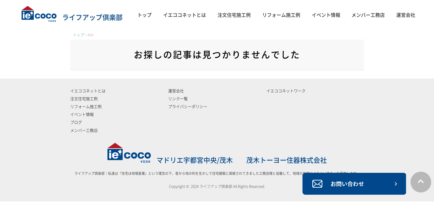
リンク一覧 (178, 99)
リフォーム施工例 (281, 15)
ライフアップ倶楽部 (72, 17)
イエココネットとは (184, 15)
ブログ (76, 122)
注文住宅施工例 (234, 15)
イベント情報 (326, 15)
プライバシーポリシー (187, 107)
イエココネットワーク (286, 91)
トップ (144, 15)
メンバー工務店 (368, 15)
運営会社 (405, 15)
